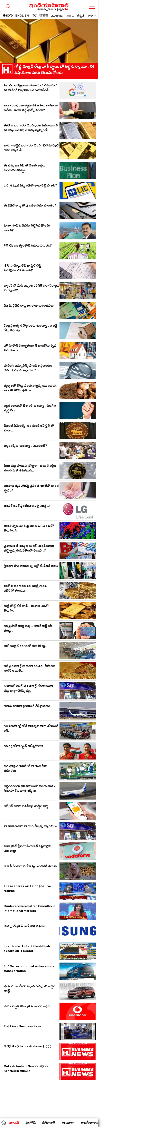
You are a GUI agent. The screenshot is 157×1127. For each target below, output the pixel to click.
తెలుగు (7, 16)
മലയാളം (57, 15)
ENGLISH (22, 15)
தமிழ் (70, 15)
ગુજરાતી (92, 15)
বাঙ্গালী (43, 15)
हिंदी (34, 15)
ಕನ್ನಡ (80, 15)
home (3, 1122)
